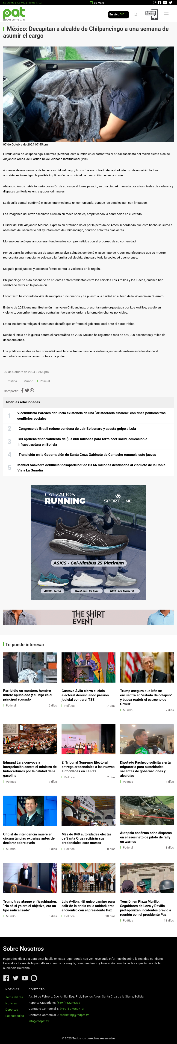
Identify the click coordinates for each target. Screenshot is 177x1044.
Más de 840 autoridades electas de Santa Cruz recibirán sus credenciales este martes (86, 838)
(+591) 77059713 (72, 1008)
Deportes (12, 1009)
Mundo (28, 381)
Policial (45, 381)
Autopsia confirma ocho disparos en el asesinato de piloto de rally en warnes (146, 837)
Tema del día (14, 997)
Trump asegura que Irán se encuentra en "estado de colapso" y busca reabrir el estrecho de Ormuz (146, 697)
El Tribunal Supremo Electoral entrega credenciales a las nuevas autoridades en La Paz (88, 766)
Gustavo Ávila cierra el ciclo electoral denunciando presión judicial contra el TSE (85, 695)
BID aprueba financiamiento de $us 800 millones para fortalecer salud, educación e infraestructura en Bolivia (82, 442)
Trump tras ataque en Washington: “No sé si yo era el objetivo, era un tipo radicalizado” (30, 905)
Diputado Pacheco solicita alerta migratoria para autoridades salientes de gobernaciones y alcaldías (145, 769)
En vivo (116, 14)
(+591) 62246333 (68, 1002)
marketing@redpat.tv (74, 1015)
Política (12, 381)
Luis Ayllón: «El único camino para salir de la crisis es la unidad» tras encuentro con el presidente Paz (88, 905)
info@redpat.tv (39, 1021)
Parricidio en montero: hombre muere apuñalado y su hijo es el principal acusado (27, 695)
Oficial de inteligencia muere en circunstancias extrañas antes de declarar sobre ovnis (28, 838)
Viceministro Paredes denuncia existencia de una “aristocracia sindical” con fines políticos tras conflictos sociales (91, 416)
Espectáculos (15, 1016)
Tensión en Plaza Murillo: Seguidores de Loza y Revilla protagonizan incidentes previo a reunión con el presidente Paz (145, 908)
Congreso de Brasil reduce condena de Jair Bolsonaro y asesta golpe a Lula (77, 429)
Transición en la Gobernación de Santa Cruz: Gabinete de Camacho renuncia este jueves (87, 455)
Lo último (8, 2)
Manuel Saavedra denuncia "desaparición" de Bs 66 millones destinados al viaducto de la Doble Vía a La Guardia (91, 468)
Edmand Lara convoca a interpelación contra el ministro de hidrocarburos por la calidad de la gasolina (29, 769)
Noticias (11, 1003)
